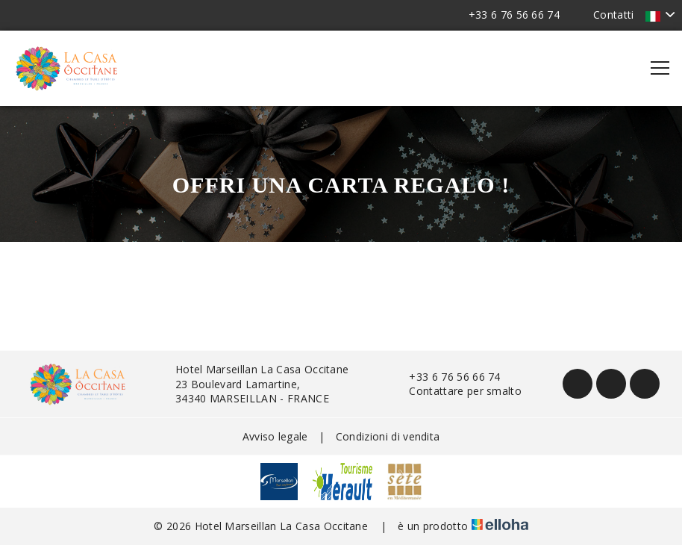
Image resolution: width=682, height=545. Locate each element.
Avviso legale (275, 436)
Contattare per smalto (457, 391)
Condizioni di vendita (388, 436)
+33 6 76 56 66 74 (446, 377)
